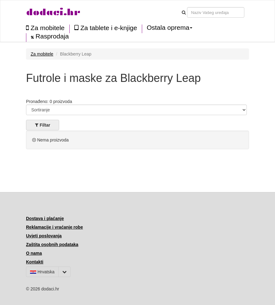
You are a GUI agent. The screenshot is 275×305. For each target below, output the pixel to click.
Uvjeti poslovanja (44, 235)
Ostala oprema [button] (170, 28)
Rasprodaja (50, 36)
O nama (34, 253)
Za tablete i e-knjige (105, 28)
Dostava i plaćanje (45, 218)
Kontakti (34, 261)
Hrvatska (42, 271)
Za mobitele (45, 28)
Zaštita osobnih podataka (52, 244)
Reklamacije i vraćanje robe (54, 227)
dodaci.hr (53, 12)
